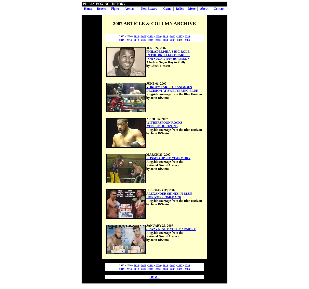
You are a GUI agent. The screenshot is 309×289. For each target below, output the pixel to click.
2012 (143, 39)
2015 (122, 39)
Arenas (129, 8)
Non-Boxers (149, 8)
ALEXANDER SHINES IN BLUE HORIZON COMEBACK (169, 195)
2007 (179, 268)
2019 (165, 36)
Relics (180, 8)
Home (88, 8)
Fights (115, 8)
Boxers (101, 8)
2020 (158, 36)
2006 (187, 39)
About (204, 8)
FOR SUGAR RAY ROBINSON (168, 58)
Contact (219, 8)
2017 (179, 36)
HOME (155, 277)
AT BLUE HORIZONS (162, 126)
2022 (143, 36)
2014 (129, 39)
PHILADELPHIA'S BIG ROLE (168, 51)
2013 (136, 39)
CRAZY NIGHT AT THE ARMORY (171, 229)
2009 (165, 39)
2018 (172, 36)
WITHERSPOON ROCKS (164, 122)
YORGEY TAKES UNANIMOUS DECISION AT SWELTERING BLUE (172, 88)
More (191, 8)
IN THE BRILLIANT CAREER (168, 55)
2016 (187, 36)
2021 (151, 36)
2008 (172, 39)
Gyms (167, 8)
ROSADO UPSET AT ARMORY (168, 158)
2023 (136, 36)
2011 (150, 39)
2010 (158, 39)
